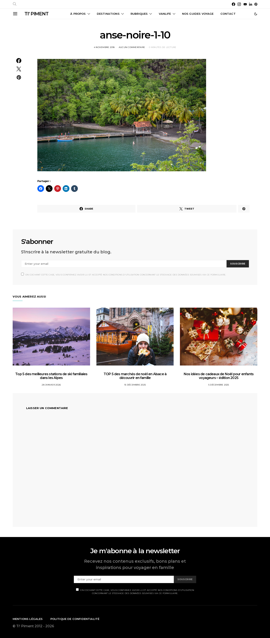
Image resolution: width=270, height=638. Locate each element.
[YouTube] (245, 4)
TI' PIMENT (36, 14)
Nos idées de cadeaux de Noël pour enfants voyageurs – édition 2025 (219, 376)
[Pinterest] (255, 4)
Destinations (108, 13)
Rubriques (139, 13)
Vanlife (165, 13)
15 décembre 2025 (135, 384)
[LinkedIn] (250, 4)
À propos (78, 13)
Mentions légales (28, 619)
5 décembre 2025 (218, 384)
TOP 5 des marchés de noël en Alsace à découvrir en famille (135, 376)
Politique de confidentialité (75, 619)
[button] (255, 14)
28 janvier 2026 (51, 384)
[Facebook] (233, 4)
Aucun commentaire (132, 47)
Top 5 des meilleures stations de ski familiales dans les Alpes (51, 376)
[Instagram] (239, 4)
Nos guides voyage (198, 13)
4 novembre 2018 (104, 47)
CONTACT (228, 13)
